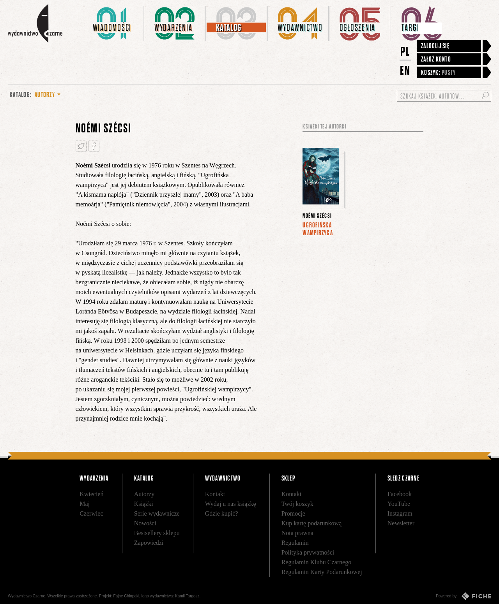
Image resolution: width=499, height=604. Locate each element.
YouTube (399, 503)
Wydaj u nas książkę (230, 503)
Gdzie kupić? (221, 513)
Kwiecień (91, 494)
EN (405, 70)
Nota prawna (297, 533)
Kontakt (215, 494)
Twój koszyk (297, 503)
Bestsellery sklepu (157, 533)
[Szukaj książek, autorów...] (444, 96)
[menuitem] (113, 23)
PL (405, 51)
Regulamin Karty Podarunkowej (321, 572)
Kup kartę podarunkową (311, 523)
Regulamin (295, 542)
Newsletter (401, 523)
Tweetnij (81, 146)
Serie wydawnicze (157, 513)
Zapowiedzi (149, 542)
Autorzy (144, 494)
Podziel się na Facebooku (93, 146)
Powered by (463, 596)
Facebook (400, 494)
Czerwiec (91, 513)
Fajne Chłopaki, (126, 596)
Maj (85, 503)
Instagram (400, 513)
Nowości (145, 523)
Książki (143, 503)
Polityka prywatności (307, 552)
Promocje (293, 513)
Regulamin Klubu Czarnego (316, 562)
